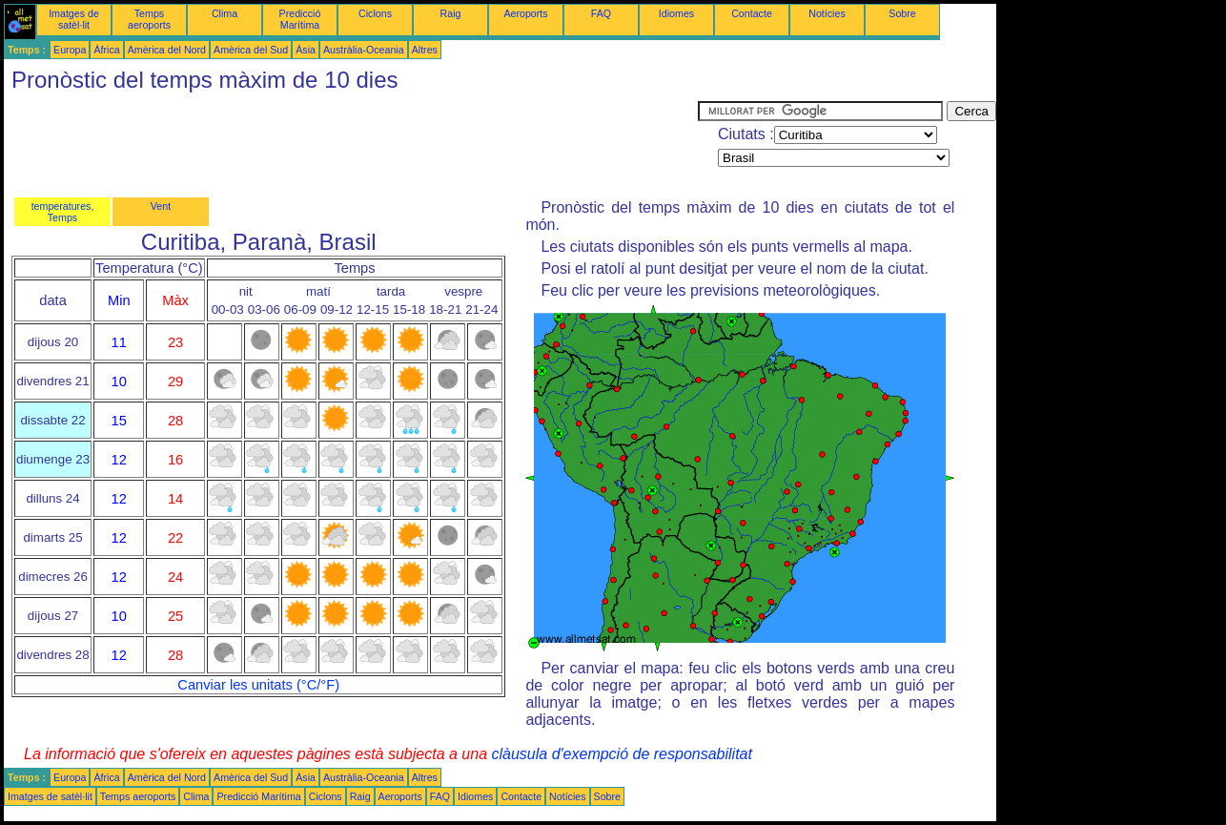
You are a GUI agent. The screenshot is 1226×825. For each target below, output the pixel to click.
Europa (69, 49)
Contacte (751, 13)
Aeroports (525, 13)
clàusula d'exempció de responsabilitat (621, 754)
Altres (425, 49)
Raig (450, 13)
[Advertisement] (351, 144)
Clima (224, 13)
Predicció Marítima (300, 19)
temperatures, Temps (62, 211)
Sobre (902, 13)
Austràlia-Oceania (363, 49)
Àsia (306, 49)
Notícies (827, 13)
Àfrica (106, 49)
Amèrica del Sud (251, 49)
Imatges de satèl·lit (74, 19)
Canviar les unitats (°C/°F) (258, 684)
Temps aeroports (149, 19)
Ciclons (375, 13)
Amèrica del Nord (167, 49)
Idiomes (676, 13)
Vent (161, 206)
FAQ (601, 13)
